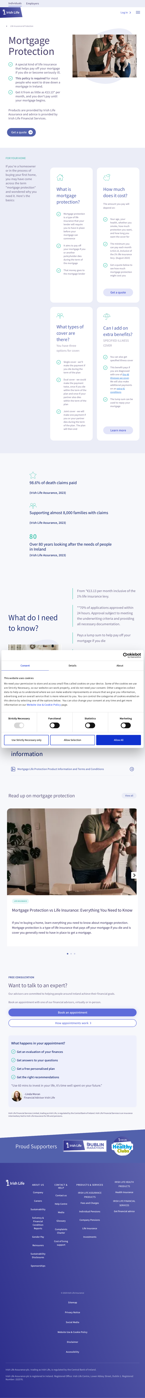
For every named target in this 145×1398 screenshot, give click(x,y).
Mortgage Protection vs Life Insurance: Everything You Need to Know (72, 910)
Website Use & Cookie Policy (44, 704)
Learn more (118, 430)
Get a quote (118, 292)
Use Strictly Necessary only (26, 740)
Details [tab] (73, 665)
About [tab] (120, 665)
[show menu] (138, 12)
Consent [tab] (25, 665)
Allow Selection (72, 740)
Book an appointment (72, 1012)
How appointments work (73, 1023)
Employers (32, 3)
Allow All (118, 740)
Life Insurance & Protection (21, 26)
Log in (126, 12)
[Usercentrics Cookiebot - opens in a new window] (125, 655)
